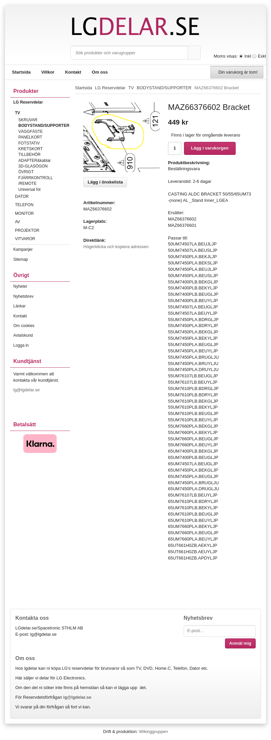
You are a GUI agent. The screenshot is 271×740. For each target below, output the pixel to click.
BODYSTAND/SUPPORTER (43, 125)
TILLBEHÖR (29, 154)
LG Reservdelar (41, 102)
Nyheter (20, 286)
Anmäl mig (240, 643)
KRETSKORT (30, 149)
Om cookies (23, 325)
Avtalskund (23, 335)
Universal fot (29, 189)
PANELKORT (30, 137)
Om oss (100, 72)
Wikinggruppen (153, 731)
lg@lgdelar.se (27, 389)
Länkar (19, 306)
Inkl (247, 56)
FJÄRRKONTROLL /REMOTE (35, 181)
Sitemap (20, 259)
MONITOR (42, 213)
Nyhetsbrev (23, 296)
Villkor (48, 72)
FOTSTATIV (29, 143)
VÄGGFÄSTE (30, 131)
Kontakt (73, 72)
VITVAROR (42, 238)
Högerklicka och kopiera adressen (116, 246)
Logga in (21, 345)
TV (42, 113)
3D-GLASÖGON (33, 166)
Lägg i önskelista (105, 182)
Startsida (21, 72)
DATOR (42, 196)
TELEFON (42, 204)
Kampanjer (23, 249)
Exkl (262, 56)
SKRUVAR (27, 120)
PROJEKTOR (42, 230)
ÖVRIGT (26, 172)
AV (42, 221)
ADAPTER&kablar (34, 160)
